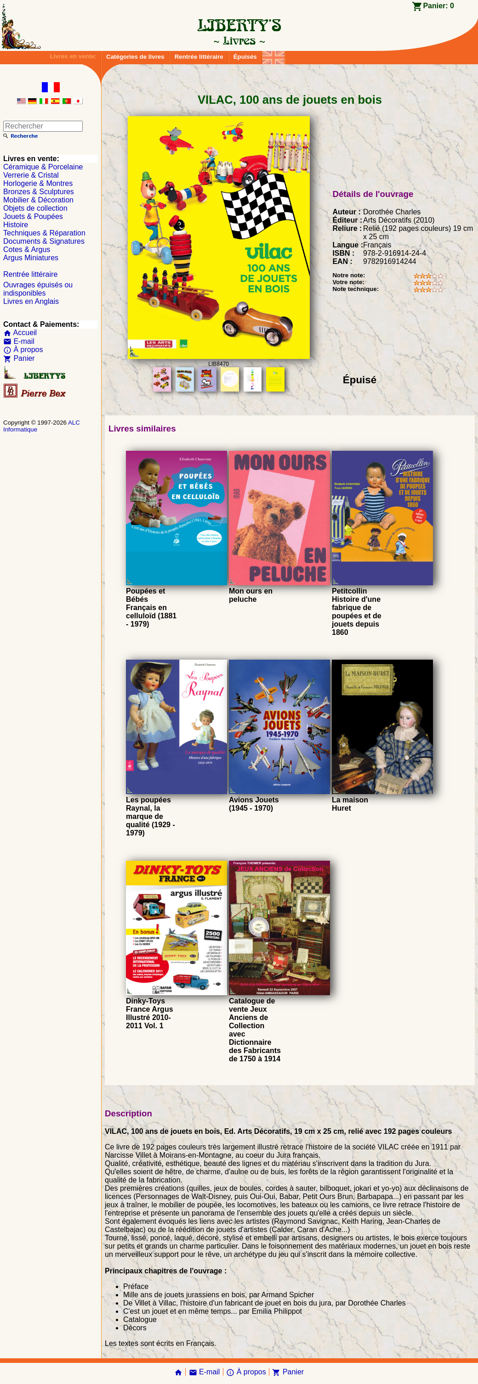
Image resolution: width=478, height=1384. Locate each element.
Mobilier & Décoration (38, 200)
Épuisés (245, 56)
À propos (23, 349)
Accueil (20, 332)
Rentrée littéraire (199, 56)
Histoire (15, 225)
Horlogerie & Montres (38, 183)
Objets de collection (35, 208)
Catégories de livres (135, 56)
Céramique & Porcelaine (43, 167)
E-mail (18, 341)
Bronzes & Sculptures (38, 192)
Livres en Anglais (31, 301)
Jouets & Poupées (33, 216)
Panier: (438, 6)
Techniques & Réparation (44, 233)
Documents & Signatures (44, 241)
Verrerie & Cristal (31, 175)
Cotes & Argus (26, 249)
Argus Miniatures (30, 258)
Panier (19, 358)
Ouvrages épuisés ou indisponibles (38, 289)
